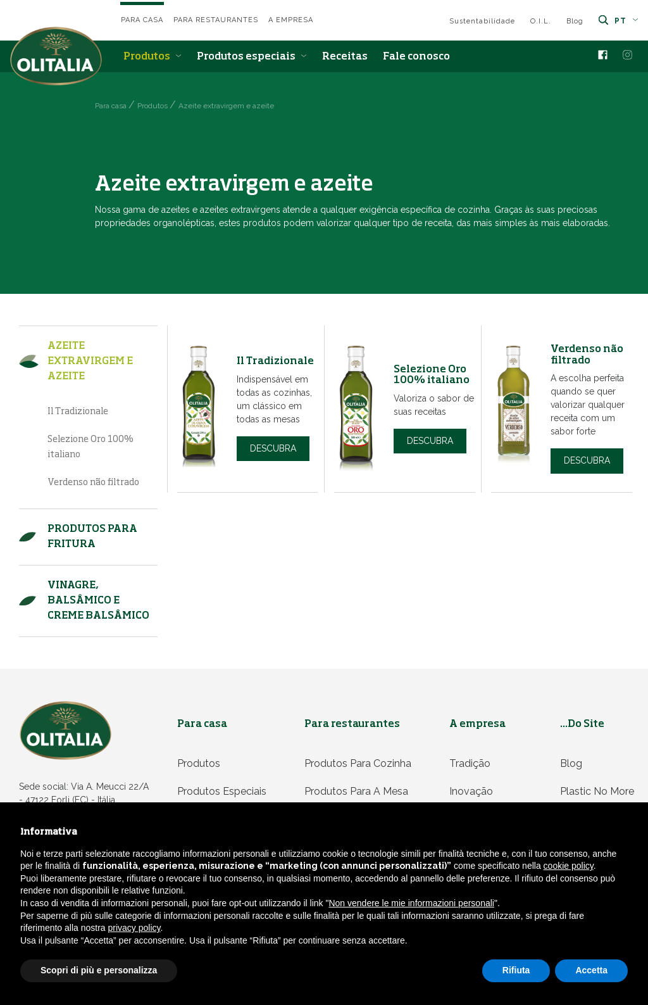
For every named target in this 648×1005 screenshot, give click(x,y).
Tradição (469, 763)
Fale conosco (416, 57)
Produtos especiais (252, 57)
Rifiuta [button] (516, 970)
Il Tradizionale (77, 411)
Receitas (345, 57)
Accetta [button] (591, 970)
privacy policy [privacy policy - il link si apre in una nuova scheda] (134, 928)
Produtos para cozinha (357, 763)
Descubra (273, 448)
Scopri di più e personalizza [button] (98, 970)
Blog (574, 21)
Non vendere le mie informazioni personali (411, 903)
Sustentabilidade (482, 21)
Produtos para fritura (92, 537)
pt (626, 20)
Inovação (471, 791)
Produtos (152, 57)
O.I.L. (540, 21)
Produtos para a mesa (356, 791)
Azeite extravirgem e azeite (90, 361)
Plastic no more (597, 791)
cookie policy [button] (569, 866)
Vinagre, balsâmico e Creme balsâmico (98, 601)
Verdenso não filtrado (93, 482)
